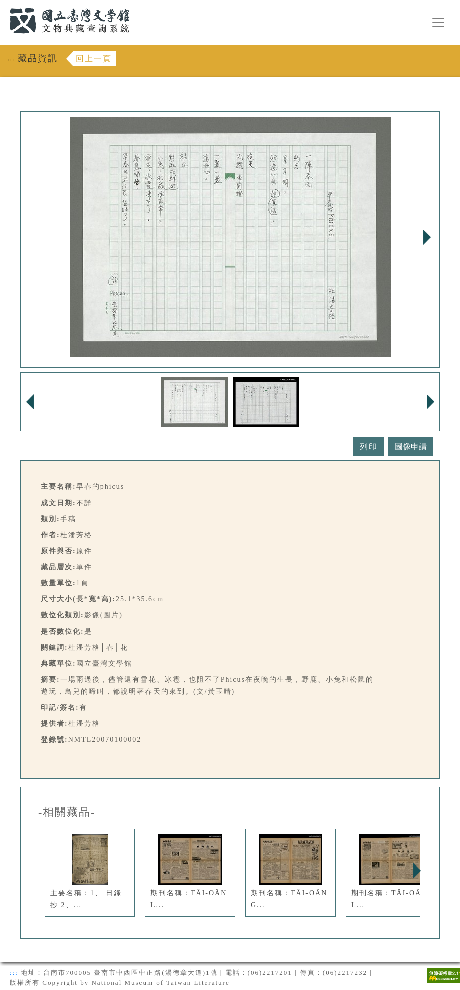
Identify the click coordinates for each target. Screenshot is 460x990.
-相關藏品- (67, 812)
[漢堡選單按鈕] (438, 22)
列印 (369, 446)
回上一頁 (94, 58)
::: (3, 6)
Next (426, 237)
